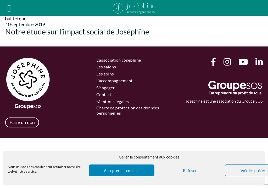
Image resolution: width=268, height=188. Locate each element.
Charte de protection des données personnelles (127, 110)
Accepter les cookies (121, 170)
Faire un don (22, 122)
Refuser (190, 170)
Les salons (106, 66)
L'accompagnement (114, 80)
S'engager (105, 87)
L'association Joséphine (118, 59)
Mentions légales (112, 101)
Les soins (105, 73)
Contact (103, 94)
